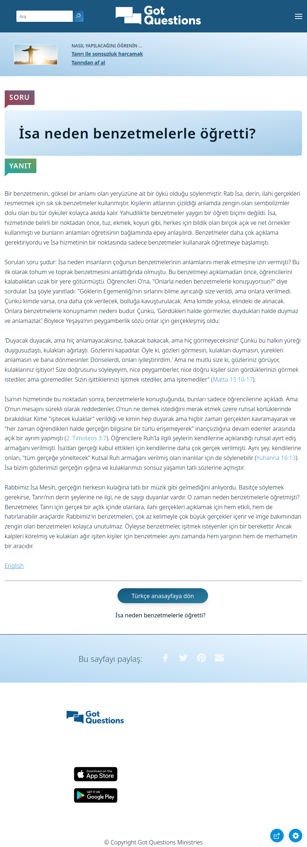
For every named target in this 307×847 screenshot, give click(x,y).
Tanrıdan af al (88, 62)
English (14, 566)
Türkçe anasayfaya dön (163, 596)
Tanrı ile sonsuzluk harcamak (107, 53)
